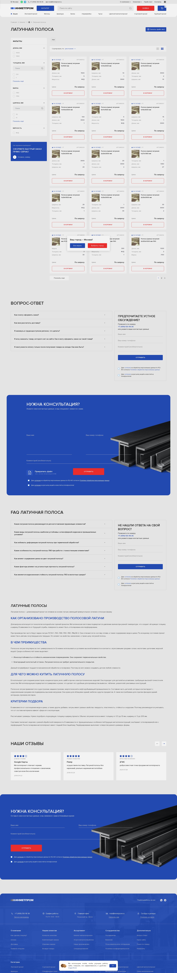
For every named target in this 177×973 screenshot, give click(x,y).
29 (83, 204)
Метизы (47, 14)
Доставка (14, 944)
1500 (18, 63)
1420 (18, 59)
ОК (113, 966)
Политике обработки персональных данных (145, 370)
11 (16, 143)
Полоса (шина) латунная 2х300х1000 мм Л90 (150, 240)
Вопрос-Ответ (142, 935)
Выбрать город (97, 245)
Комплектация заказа (50, 940)
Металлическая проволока (115, 971)
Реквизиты (141, 949)
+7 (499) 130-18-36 (126, 327)
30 (123, 211)
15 (16, 146)
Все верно (77, 245)
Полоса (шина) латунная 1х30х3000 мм (110, 196)
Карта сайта (141, 940)
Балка (73, 14)
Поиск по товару (143, 944)
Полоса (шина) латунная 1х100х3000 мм (70, 108)
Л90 (17, 118)
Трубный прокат (160, 14)
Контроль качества (49, 935)
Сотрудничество (112, 930)
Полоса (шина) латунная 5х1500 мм (70, 64)
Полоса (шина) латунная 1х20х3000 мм (70, 152)
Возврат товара (48, 949)
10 (17, 139)
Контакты (158, 2)
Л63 (17, 114)
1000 (18, 53)
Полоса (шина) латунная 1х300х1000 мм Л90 (110, 240)
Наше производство (81, 944)
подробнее (72, 968)
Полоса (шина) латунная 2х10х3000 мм (150, 64)
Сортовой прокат (140, 14)
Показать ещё (18, 103)
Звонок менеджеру (21, 917)
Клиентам (137, 2)
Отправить (88, 471)
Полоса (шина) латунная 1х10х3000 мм (110, 64)
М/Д (17, 169)
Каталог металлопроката (83, 935)
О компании (125, 2)
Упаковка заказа (48, 944)
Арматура (60, 14)
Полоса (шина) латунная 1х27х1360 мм (150, 152)
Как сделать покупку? (19, 935)
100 (83, 117)
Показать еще (59, 278)
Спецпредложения (81, 949)
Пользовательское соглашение (117, 944)
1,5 (17, 95)
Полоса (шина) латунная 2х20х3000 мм (110, 152)
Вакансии (109, 940)
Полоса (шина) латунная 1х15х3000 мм (150, 108)
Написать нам (114, 917)
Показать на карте (147, 917)
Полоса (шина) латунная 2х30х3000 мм (150, 196)
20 (17, 149)
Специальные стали (49, 971)
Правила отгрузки (17, 949)
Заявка (145, 8)
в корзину (68, 93)
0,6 (17, 84)
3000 (18, 66)
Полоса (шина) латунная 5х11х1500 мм (110, 108)
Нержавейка (86, 14)
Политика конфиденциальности (117, 949)
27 (17, 153)
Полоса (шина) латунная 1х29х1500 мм (70, 196)
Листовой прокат (30, 14)
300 (122, 248)
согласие (128, 368)
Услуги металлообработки (84, 940)
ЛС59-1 (18, 121)
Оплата (13, 940)
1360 (18, 56)
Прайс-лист (148, 2)
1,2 (17, 91)
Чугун (100, 14)
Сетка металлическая (145, 971)
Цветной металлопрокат (118, 14)
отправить (140, 357)
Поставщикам (110, 935)
